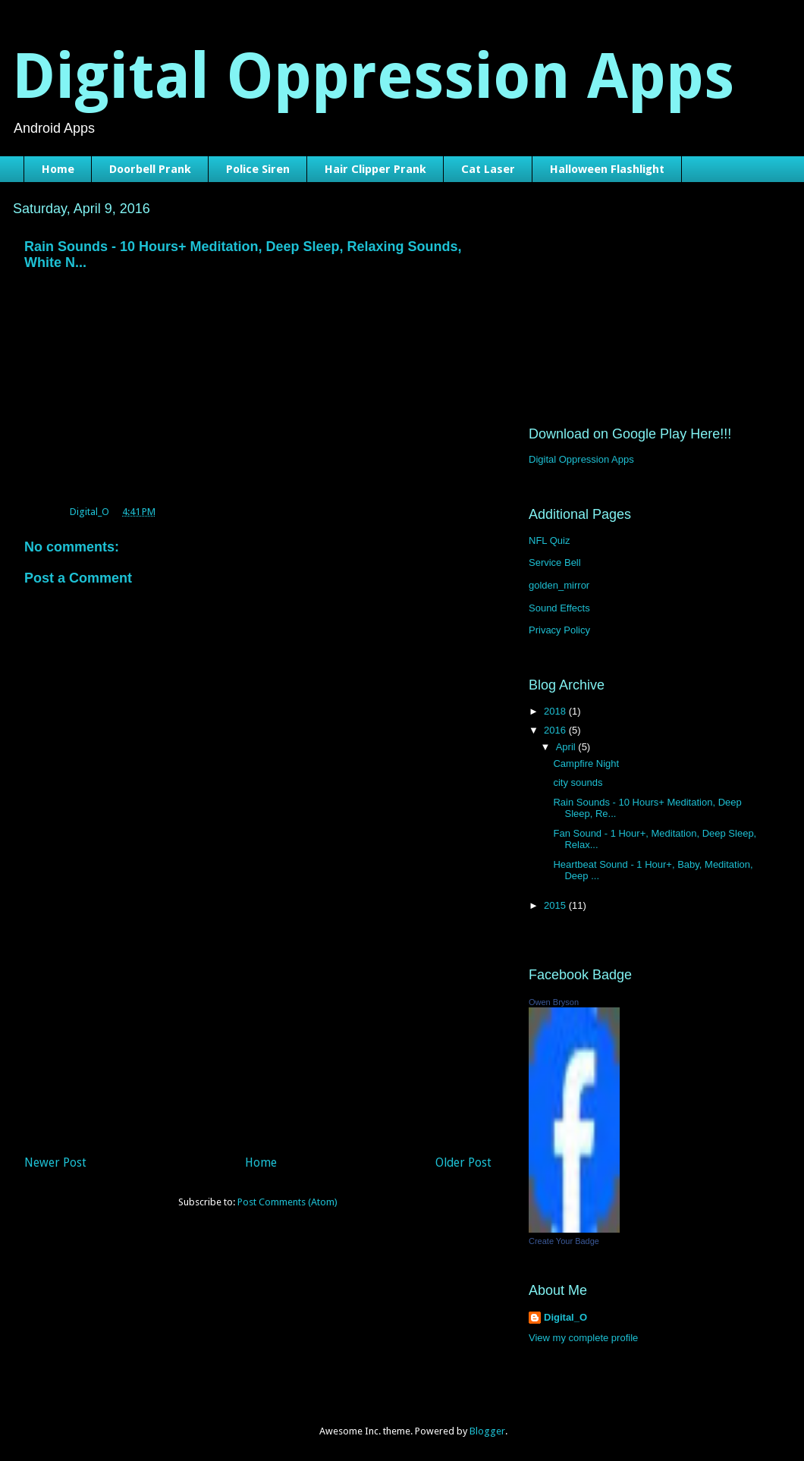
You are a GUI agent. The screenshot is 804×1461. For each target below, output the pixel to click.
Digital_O (565, 1317)
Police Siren (258, 169)
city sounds (577, 782)
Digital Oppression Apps (373, 76)
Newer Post (55, 1162)
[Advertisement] (258, 1035)
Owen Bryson (554, 1002)
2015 (556, 905)
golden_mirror (559, 585)
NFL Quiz (549, 540)
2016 (556, 730)
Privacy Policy (559, 630)
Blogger (487, 1431)
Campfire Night (586, 763)
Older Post (463, 1162)
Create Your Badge (564, 1241)
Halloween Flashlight (607, 169)
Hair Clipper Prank (375, 169)
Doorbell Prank (150, 169)
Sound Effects (559, 608)
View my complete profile (583, 1337)
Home (58, 169)
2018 (556, 711)
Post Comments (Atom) (287, 1202)
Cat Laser (488, 169)
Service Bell (555, 562)
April (567, 746)
